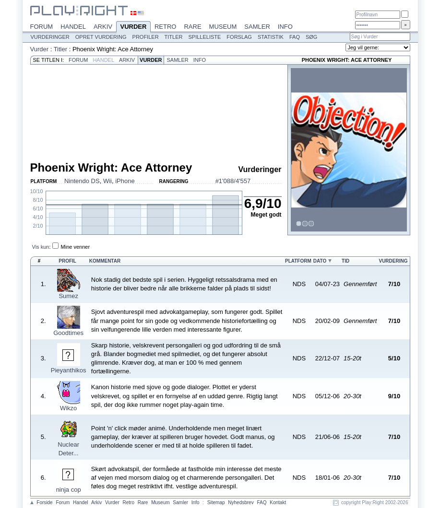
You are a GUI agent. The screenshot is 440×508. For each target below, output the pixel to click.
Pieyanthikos (68, 370)
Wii (107, 181)
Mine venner (75, 247)
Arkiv (103, 26)
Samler (257, 26)
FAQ (294, 37)
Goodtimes (68, 332)
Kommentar (104, 261)
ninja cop (68, 489)
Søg (311, 37)
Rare (192, 26)
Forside (44, 502)
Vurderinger (50, 37)
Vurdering (393, 261)
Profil (67, 261)
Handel (73, 26)
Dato (319, 261)
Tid (345, 261)
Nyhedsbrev (240, 502)
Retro (166, 26)
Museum (223, 26)
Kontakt (278, 502)
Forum (41, 26)
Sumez (68, 296)
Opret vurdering (101, 37)
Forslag (239, 37)
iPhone (124, 181)
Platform (298, 261)
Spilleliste (204, 37)
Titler (174, 37)
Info (285, 26)
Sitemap (216, 502)
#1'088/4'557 (233, 181)
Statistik (271, 37)
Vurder (133, 27)
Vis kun (40, 247)
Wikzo (68, 408)
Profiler (145, 37)
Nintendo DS (82, 181)
